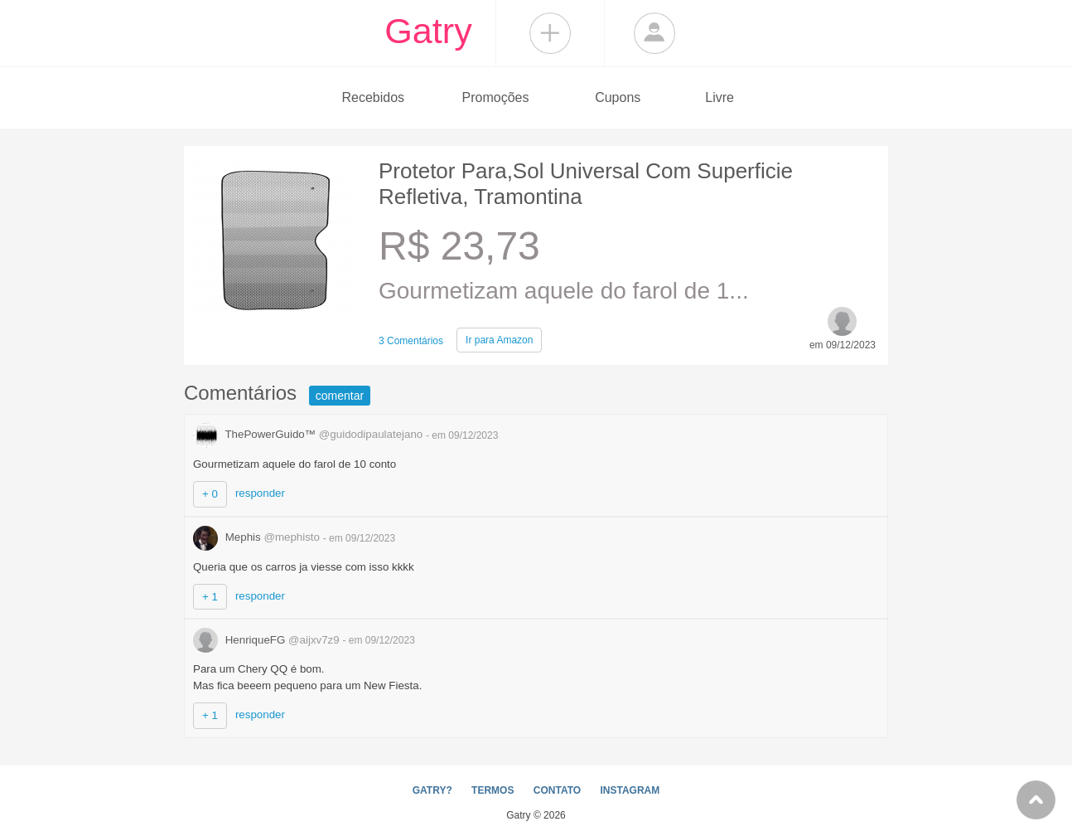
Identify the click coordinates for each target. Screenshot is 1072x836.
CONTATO (557, 790)
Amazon (499, 340)
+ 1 (210, 597)
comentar (340, 395)
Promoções (495, 97)
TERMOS (492, 790)
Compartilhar (550, 33)
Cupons (617, 97)
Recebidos (372, 97)
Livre (719, 97)
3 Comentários (411, 341)
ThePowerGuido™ (309, 434)
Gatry (428, 31)
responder (260, 493)
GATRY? (432, 790)
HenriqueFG (267, 640)
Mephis (258, 537)
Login (654, 33)
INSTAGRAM (629, 790)
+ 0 (210, 494)
